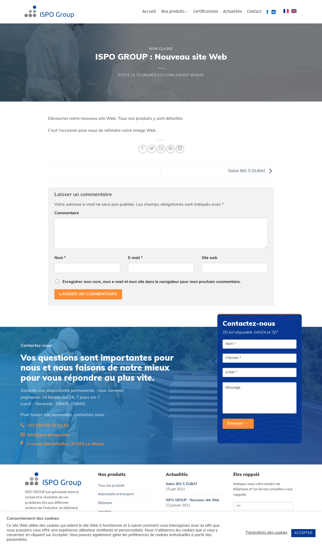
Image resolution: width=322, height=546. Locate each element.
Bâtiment (105, 503)
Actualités (232, 12)
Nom (60, 258)
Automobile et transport (116, 494)
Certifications (205, 12)
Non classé (161, 49)
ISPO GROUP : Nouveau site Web (192, 500)
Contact (254, 12)
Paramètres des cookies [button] (266, 533)
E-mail (135, 258)
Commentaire (66, 213)
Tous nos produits (111, 485)
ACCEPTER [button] (303, 533)
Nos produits (174, 11)
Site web (209, 258)
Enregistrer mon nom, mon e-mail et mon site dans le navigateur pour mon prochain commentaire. (151, 282)
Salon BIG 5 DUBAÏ (251, 171)
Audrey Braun (189, 75)
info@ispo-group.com (48, 435)
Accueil (149, 12)
